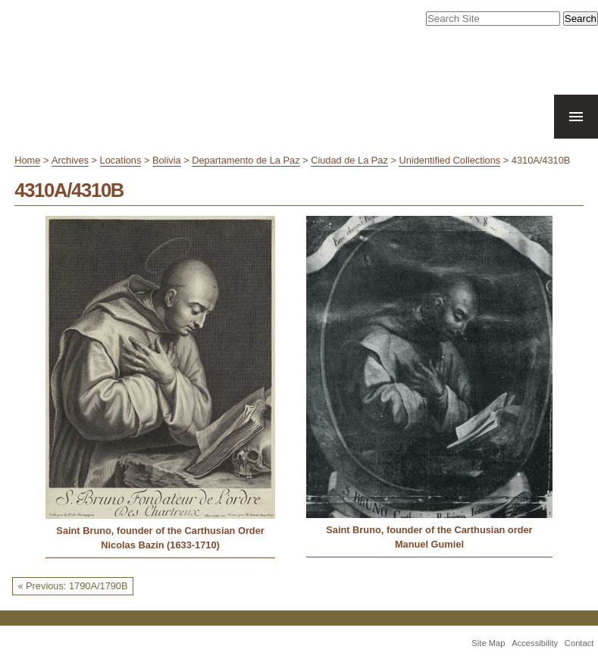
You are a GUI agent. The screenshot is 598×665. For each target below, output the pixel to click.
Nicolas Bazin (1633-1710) (160, 545)
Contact (579, 643)
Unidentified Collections (449, 160)
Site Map (488, 643)
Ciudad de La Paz (349, 160)
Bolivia (166, 160)
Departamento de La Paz (245, 160)
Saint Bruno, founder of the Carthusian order (429, 529)
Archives (70, 160)
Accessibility (535, 643)
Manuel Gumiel (429, 544)
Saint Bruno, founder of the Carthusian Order (160, 530)
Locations (121, 160)
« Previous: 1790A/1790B (72, 586)
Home (27, 160)
